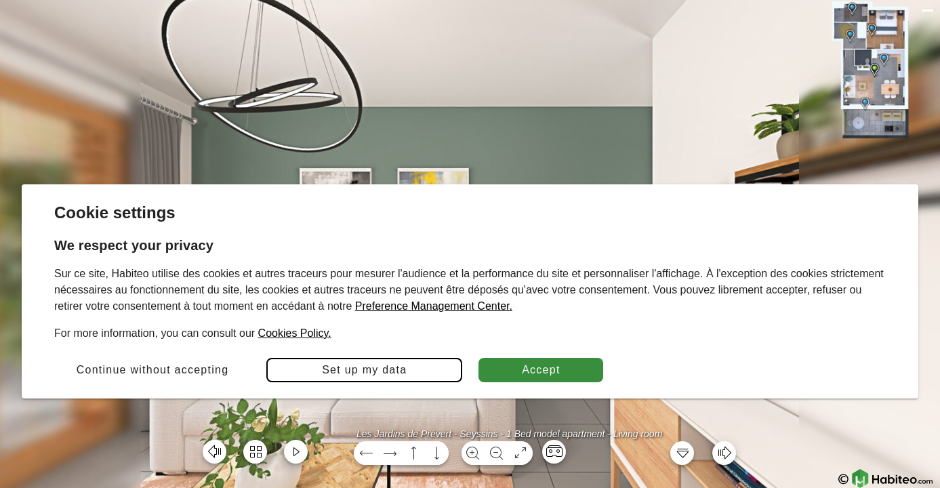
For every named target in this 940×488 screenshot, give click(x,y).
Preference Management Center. (433, 306)
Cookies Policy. (294, 333)
